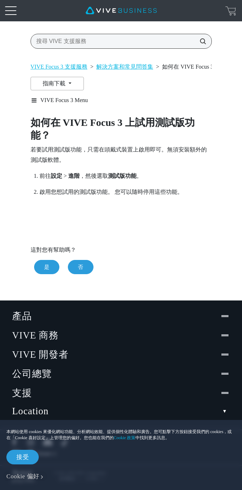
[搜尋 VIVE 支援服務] (200, 41)
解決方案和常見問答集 (124, 67)
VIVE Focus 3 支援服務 (59, 67)
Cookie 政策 (125, 437)
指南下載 (55, 83)
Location (121, 411)
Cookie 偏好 (22, 476)
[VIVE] (121, 10)
